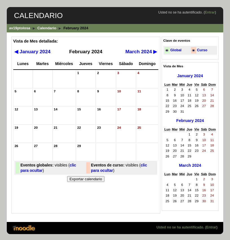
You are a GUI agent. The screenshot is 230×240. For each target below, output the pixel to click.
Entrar (210, 12)
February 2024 (190, 120)
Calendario (46, 28)
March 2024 (141, 51)
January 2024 (32, 51)
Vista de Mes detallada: (35, 41)
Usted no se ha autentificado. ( (181, 227)
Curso (202, 50)
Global (175, 50)
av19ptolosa (19, 28)
